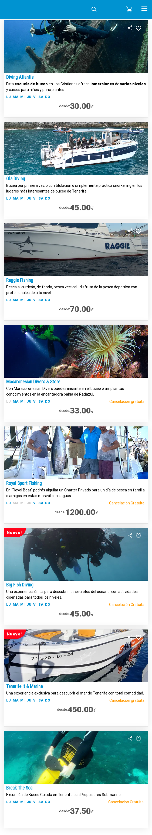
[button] (129, 9)
